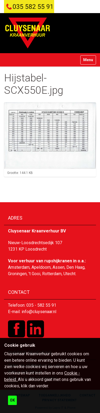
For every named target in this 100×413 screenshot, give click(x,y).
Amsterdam (19, 267)
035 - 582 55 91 (41, 305)
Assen (59, 267)
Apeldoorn (41, 267)
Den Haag (75, 267)
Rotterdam (52, 273)
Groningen (17, 273)
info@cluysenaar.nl (39, 311)
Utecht (69, 273)
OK (12, 400)
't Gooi (34, 273)
